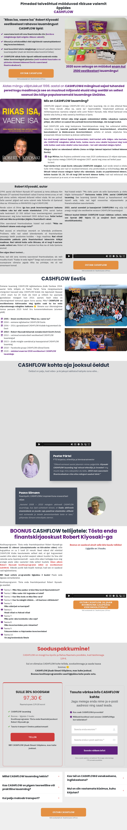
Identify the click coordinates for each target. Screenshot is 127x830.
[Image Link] (30, 466)
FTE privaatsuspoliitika (94, 760)
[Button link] (31, 73)
